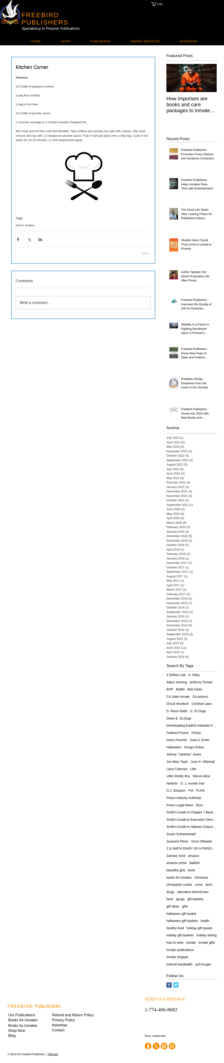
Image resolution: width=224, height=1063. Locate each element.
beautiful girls (175, 870)
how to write (175, 942)
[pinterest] (164, 1046)
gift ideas (172, 906)
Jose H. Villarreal (203, 761)
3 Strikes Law (176, 675)
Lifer (193, 769)
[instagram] (172, 1046)
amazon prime (176, 863)
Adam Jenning (176, 682)
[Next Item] (209, 78)
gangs (180, 899)
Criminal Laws (202, 704)
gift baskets (195, 899)
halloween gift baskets (182, 921)
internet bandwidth (179, 964)
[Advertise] (67, 1025)
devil (208, 884)
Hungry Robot (194, 747)
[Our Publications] (24, 1015)
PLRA (200, 790)
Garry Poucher (176, 740)
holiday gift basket (199, 928)
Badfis (180, 689)
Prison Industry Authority (183, 798)
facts (169, 899)
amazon (193, 856)
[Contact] (67, 1030)
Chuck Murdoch (177, 704)
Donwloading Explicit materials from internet (191, 725)
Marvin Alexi (201, 776)
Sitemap (53, 1054)
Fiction (196, 733)
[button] (161, 4)
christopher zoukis (179, 884)
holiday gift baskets (180, 935)
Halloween (173, 747)
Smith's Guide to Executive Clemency (191, 819)
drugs (170, 892)
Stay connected (155, 1036)
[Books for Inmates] (24, 1020)
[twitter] (156, 1046)
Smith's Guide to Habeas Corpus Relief (191, 827)
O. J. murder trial (192, 783)
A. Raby (194, 675)
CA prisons (200, 696)
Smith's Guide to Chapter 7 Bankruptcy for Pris (191, 812)
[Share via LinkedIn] (40, 239)
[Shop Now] (24, 1030)
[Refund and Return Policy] (73, 1015)
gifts (185, 906)
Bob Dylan (195, 689)
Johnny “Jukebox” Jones (183, 754)
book (191, 870)
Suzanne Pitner (177, 841)
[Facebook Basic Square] (169, 985)
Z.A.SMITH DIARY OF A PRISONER (191, 848)
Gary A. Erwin (200, 740)
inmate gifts (207, 942)
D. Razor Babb (176, 711)
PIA (191, 790)
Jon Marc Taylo (177, 761)
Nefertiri (172, 783)
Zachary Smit (175, 856)
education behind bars (193, 892)
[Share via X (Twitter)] (29, 239)
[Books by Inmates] (24, 1025)
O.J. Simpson (176, 790)
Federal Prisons (177, 733)
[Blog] (24, 1035)
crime (199, 884)
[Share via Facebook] (18, 239)
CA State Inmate (178, 696)
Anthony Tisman (201, 682)
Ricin (199, 805)
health (205, 921)
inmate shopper (177, 957)
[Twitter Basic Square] (176, 985)
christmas (201, 877)
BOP (169, 689)
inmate (191, 942)
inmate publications (180, 950)
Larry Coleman (176, 769)
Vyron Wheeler (201, 841)
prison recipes (25, 225)
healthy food (175, 928)
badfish (194, 863)
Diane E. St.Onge (178, 718)
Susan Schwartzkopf (181, 834)
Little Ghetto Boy (178, 776)
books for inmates (179, 877)
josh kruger (203, 964)
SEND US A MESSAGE (165, 999)
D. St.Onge (198, 711)
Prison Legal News (179, 805)
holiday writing (206, 935)
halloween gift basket (181, 914)
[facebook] (148, 1046)
